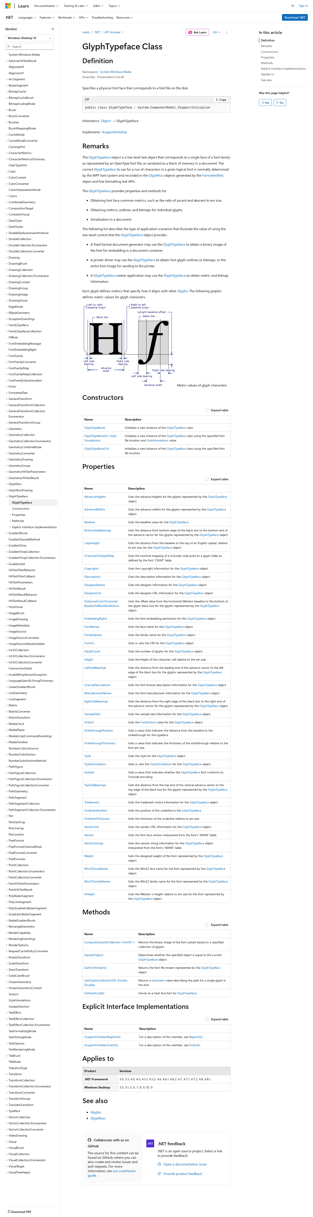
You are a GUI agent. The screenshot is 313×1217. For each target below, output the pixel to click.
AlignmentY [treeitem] (16, 73)
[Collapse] (52, 29)
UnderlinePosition (95, 810)
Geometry (158, 980)
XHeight (89, 894)
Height (88, 659)
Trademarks (91, 802)
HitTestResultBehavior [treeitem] (23, 594)
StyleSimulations (157, 440)
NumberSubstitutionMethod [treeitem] (27, 760)
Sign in (303, 5)
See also (266, 80)
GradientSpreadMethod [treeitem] (24, 539)
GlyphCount (92, 651)
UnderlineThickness (97, 819)
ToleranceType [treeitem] (18, 1068)
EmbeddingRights (95, 618)
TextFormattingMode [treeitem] (22, 1031)
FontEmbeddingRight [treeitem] (22, 349)
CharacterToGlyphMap (99, 556)
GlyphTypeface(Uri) (96, 448)
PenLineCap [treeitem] (16, 828)
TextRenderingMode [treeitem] (22, 1049)
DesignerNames (94, 585)
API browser (113, 32)
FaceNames (91, 627)
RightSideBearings (96, 701)
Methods (267, 63)
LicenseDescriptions (97, 685)
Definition (268, 40)
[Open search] (292, 6)
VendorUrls (91, 827)
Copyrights (91, 568)
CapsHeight (92, 543)
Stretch (89, 722)
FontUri (89, 643)
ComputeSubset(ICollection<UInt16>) (109, 942)
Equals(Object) (93, 955)
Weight (89, 856)
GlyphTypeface (100, 157)
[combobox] (29, 38)
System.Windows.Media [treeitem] (24, 54)
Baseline (89, 522)
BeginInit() (195, 1037)
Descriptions (92, 577)
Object (106, 120)
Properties (267, 57)
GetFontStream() (95, 968)
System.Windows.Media (115, 72)
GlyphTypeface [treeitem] (22, 502)
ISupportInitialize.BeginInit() (102, 1037)
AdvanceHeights (95, 497)
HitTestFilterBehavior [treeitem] (22, 570)
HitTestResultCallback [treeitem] (23, 601)
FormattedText (212, 175)
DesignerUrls (92, 593)
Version (89, 835)
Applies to (267, 74)
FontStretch (148, 722)
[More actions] (227, 32)
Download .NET (295, 17)
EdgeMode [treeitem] (16, 307)
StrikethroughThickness (99, 743)
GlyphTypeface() (94, 428)
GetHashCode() (94, 993)
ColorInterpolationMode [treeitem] (25, 190)
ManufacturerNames (97, 693)
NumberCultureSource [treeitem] (23, 748)
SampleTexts (92, 714)
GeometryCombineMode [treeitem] (25, 447)
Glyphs (182, 291)
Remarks (266, 46)
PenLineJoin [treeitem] (16, 834)
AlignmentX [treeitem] (16, 67)
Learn (86, 32)
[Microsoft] (8, 6)
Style (87, 756)
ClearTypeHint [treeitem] (18, 165)
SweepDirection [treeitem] (19, 1006)
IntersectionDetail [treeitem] (20, 668)
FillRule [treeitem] (13, 337)
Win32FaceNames (96, 869)
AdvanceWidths (94, 509)
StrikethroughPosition (98, 730)
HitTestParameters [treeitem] (21, 582)
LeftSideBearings (95, 668)
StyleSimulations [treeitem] (19, 1000)
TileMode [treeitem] (15, 1062)
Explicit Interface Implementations (283, 68)
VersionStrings (93, 843)
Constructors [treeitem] (20, 508)
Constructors (269, 52)
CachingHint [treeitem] (17, 147)
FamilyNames (93, 635)
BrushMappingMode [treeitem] (22, 128)
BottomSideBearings (97, 530)
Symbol (89, 772)
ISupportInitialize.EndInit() (101, 1045)
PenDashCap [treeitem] (17, 822)
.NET (97, 32)
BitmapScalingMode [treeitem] (22, 104)
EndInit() (194, 1045)
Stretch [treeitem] (13, 994)
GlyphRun (156, 175)
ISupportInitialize (114, 132)
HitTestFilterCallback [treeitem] (22, 576)
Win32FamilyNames (97, 881)
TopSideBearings (95, 785)
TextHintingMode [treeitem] (20, 1037)
